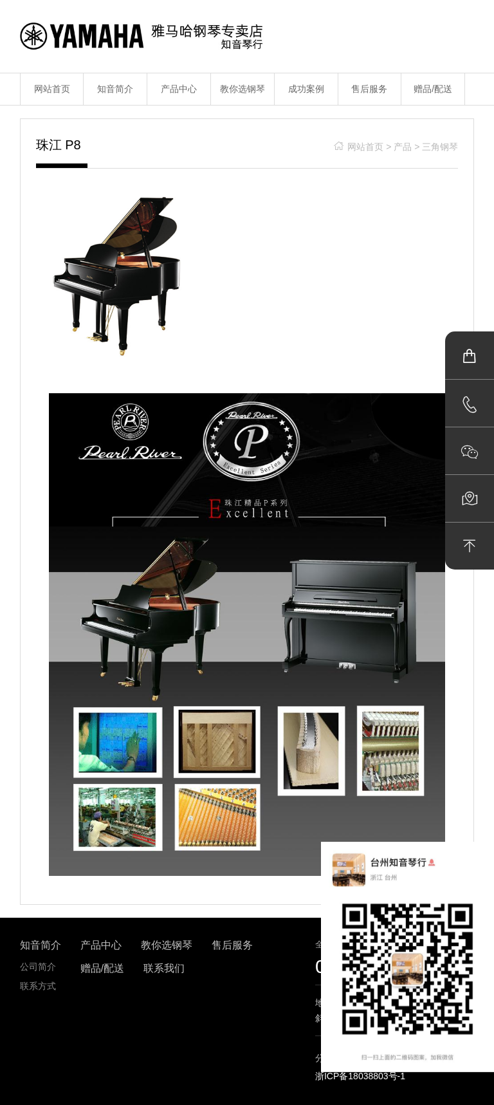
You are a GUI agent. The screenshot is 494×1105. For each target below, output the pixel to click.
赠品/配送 (433, 89)
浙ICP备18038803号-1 (360, 1076)
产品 (403, 147)
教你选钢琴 (242, 89)
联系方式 (38, 986)
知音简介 (115, 89)
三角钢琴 (440, 147)
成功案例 (306, 89)
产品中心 (179, 89)
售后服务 (369, 89)
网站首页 (52, 89)
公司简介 (38, 966)
